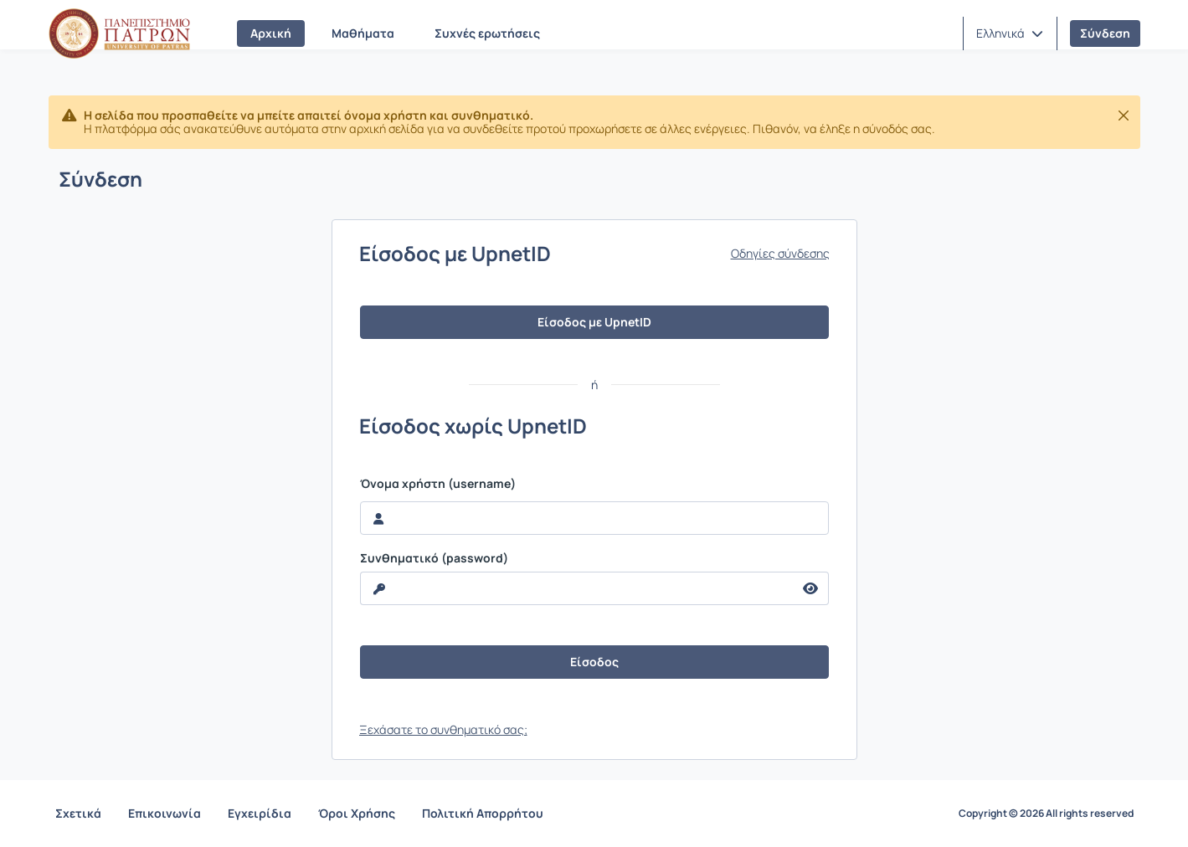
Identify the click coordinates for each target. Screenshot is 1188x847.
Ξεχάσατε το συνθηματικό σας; (443, 729)
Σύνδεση (1105, 33)
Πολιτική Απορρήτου (482, 813)
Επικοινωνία (164, 813)
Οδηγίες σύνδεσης (780, 253)
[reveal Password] (577, 588)
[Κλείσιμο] (1123, 115)
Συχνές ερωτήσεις (487, 33)
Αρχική (270, 33)
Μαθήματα (363, 33)
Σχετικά (78, 813)
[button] (1009, 33)
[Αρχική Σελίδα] (120, 33)
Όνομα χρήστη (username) (438, 483)
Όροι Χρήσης (356, 813)
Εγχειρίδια (259, 813)
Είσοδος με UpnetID (594, 322)
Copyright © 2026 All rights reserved (1046, 813)
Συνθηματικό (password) (434, 558)
